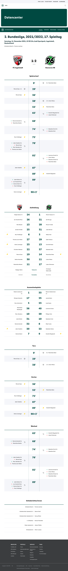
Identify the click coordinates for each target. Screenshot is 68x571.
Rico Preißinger (18, 137)
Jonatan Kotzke (18, 229)
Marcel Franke (49, 224)
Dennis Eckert (16, 183)
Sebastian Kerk (51, 131)
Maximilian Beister (17, 123)
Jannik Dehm (49, 298)
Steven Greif (38, 511)
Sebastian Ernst (52, 129)
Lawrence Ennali (52, 155)
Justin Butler (17, 179)
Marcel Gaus (17, 88)
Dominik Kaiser (49, 244)
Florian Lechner (18, 46)
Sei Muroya (48, 219)
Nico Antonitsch (18, 303)
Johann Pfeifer (38, 525)
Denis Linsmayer (18, 191)
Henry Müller (38, 516)
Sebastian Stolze (52, 159)
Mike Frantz (48, 324)
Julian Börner (49, 229)
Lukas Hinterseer (52, 114)
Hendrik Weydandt (53, 112)
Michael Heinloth (18, 298)
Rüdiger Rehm (19, 269)
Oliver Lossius (38, 529)
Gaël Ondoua (49, 239)
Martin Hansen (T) (50, 214)
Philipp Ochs (49, 314)
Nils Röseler (19, 224)
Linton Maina (51, 100)
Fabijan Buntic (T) (18, 214)
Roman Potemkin (39, 520)
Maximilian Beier (52, 83)
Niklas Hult (48, 234)
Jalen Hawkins (16, 143)
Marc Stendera (16, 147)
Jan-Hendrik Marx (17, 181)
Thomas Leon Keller (17, 149)
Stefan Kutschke (18, 259)
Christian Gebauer (18, 249)
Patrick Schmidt (16, 120)
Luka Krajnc (48, 303)
